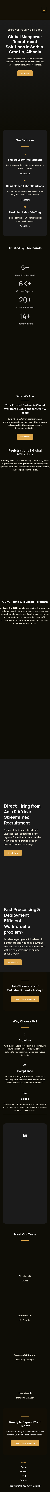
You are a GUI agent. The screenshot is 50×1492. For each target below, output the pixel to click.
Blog (24, 1475)
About (24, 1466)
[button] (25, 999)
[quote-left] (25, 1135)
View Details (13, 853)
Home (23, 1462)
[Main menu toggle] (44, 10)
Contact (23, 1480)
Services (24, 1471)
